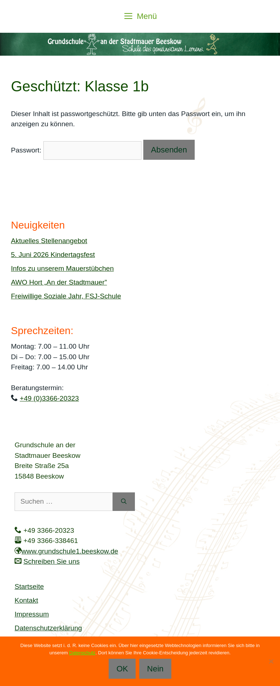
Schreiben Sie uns (51, 561)
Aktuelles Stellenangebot (49, 241)
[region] (140, 44)
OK (122, 668)
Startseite (29, 586)
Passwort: (76, 150)
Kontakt (26, 600)
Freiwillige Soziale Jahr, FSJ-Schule (66, 296)
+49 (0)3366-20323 (49, 398)
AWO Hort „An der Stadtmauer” (59, 282)
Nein (155, 668)
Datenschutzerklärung (48, 628)
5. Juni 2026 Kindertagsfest (53, 254)
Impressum (32, 614)
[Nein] (271, 661)
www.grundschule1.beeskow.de (70, 551)
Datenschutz (82, 652)
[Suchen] (124, 501)
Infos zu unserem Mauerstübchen (62, 268)
